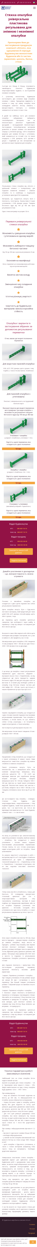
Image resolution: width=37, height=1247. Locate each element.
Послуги (32, 1229)
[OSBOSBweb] (18, 589)
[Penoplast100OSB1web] (18, 745)
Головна (32, 1224)
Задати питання (18, 560)
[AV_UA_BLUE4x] (6, 8)
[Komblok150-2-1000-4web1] (18, 824)
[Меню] (34, 7)
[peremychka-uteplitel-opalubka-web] (18, 158)
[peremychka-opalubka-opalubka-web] (18, 460)
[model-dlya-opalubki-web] (18, 352)
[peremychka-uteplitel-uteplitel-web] (18, 174)
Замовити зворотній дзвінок (18, 551)
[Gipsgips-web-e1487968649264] (18, 701)
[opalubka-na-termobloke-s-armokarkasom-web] (18, 658)
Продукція (31, 1233)
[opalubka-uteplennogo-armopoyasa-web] (18, 925)
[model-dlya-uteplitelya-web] (18, 382)
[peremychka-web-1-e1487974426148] (18, 74)
